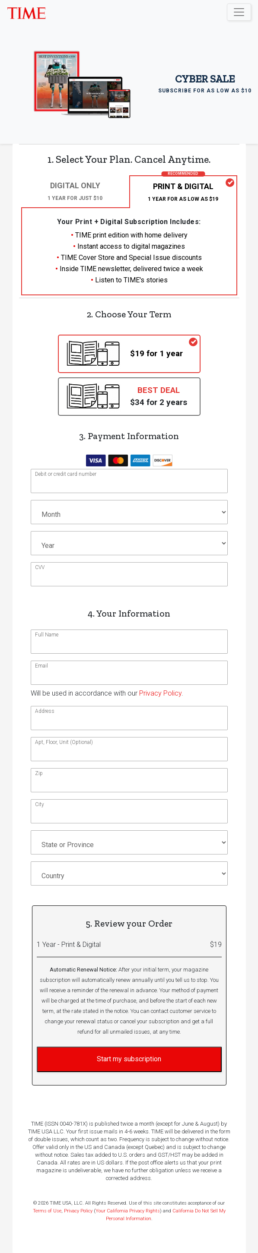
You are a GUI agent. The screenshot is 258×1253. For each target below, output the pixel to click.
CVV (40, 567)
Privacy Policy (160, 693)
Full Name (46, 635)
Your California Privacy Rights (128, 1211)
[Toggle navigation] (239, 12)
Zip (39, 773)
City (39, 804)
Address (44, 711)
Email (41, 666)
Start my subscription (129, 1059)
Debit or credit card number (65, 474)
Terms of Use (47, 1211)
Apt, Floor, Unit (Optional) (64, 742)
